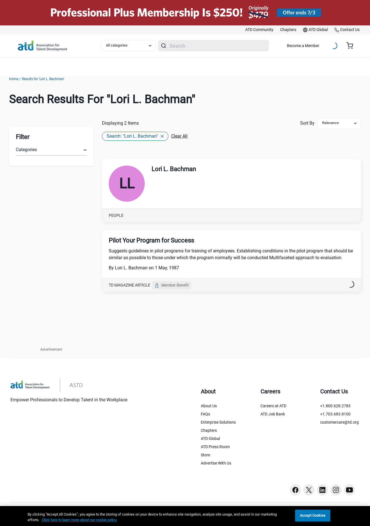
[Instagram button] (336, 490)
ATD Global (210, 438)
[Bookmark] (348, 285)
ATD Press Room (215, 446)
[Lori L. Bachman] (127, 184)
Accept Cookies (313, 515)
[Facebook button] (295, 490)
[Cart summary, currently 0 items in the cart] (352, 45)
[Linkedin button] (322, 490)
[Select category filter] (128, 45)
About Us (209, 406)
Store (205, 455)
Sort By (307, 123)
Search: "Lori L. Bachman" (135, 136)
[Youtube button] (349, 490)
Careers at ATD (273, 406)
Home (13, 79)
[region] (185, 516)
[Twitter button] (309, 490)
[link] (259, 29)
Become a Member (303, 45)
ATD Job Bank (272, 414)
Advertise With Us (216, 463)
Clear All (179, 136)
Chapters (209, 430)
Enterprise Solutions (218, 422)
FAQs (205, 414)
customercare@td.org (339, 422)
